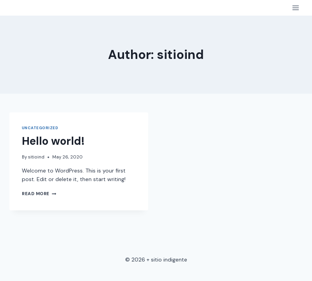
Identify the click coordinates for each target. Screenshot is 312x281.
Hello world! (53, 141)
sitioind (36, 157)
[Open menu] (295, 8)
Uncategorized (40, 127)
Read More (39, 193)
